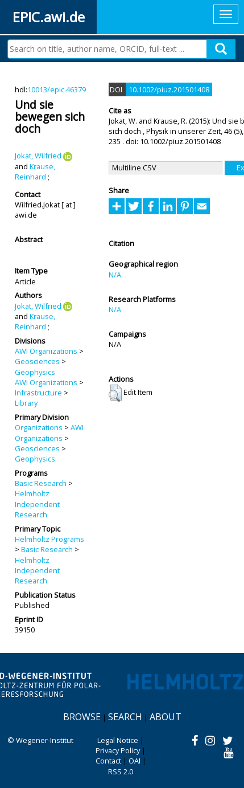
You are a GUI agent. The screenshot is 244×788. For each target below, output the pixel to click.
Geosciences (37, 361)
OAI (134, 761)
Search (125, 717)
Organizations (39, 427)
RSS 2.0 (120, 771)
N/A (115, 275)
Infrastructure (38, 392)
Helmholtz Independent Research (37, 504)
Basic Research (41, 483)
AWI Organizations (46, 351)
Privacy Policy (118, 750)
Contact (108, 761)
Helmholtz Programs (49, 539)
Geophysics (35, 372)
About (165, 717)
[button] (115, 393)
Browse (82, 717)
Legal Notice (117, 740)
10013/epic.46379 (56, 89)
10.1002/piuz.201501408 (169, 89)
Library (26, 403)
